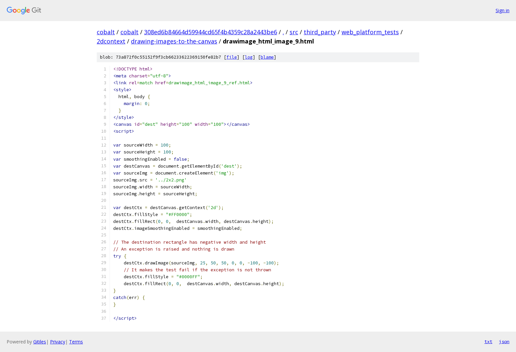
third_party (320, 32)
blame (267, 57)
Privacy (57, 341)
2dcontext (111, 41)
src (294, 32)
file (231, 57)
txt (488, 341)
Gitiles (39, 341)
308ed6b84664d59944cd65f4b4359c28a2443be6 (210, 32)
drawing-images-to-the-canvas (174, 41)
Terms (76, 341)
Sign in (502, 10)
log (249, 57)
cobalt (106, 32)
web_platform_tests (370, 32)
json (504, 341)
